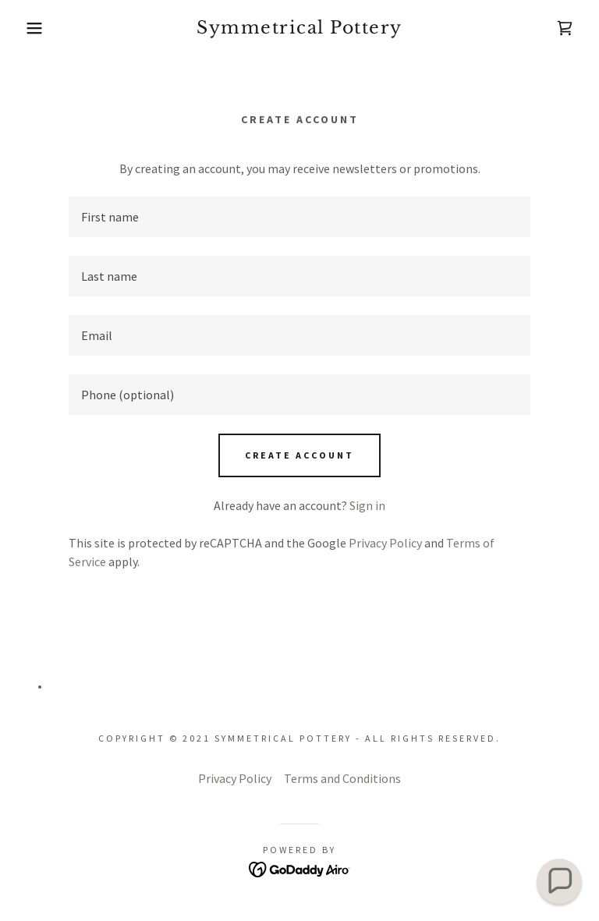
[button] (30, 28)
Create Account (299, 455)
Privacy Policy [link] (385, 543)
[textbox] (299, 217)
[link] (299, 29)
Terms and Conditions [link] (342, 778)
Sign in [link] (367, 505)
